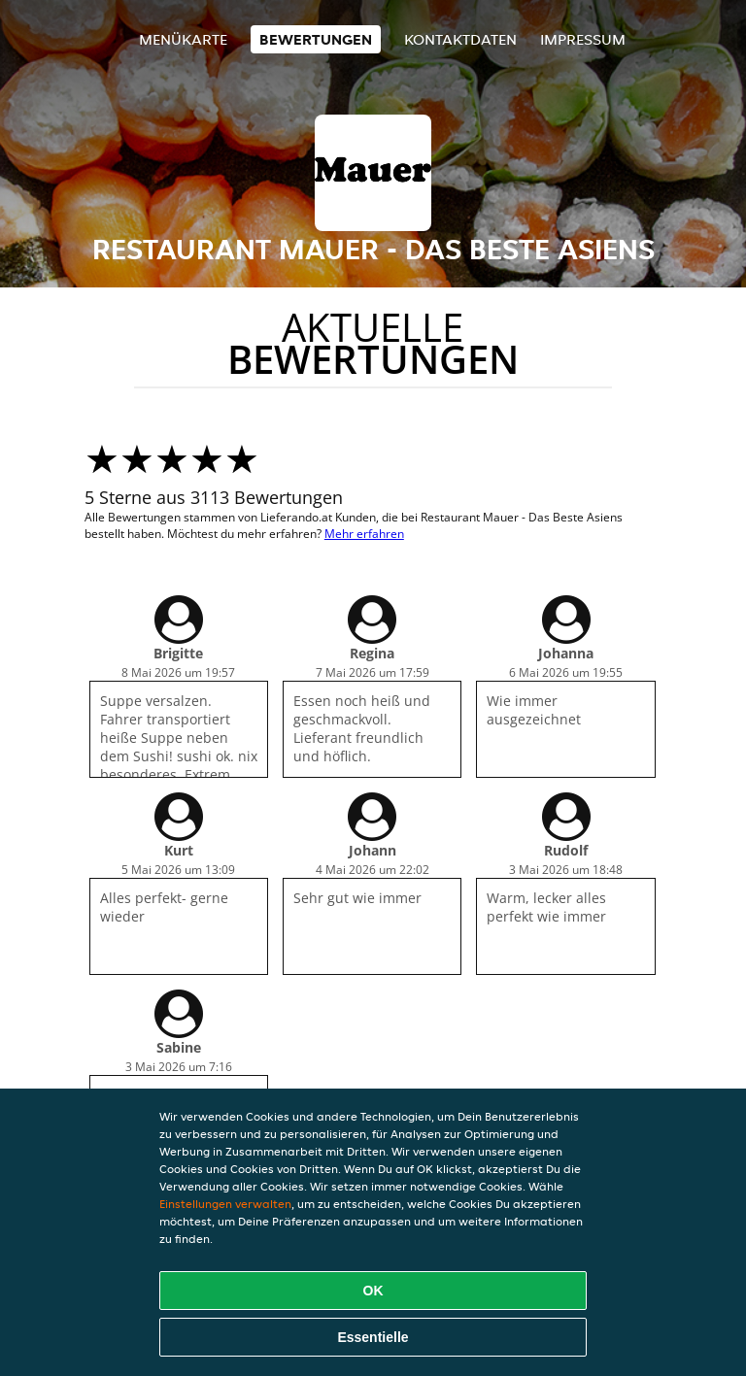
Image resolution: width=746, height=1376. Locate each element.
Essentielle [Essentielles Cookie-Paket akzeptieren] (372, 1337)
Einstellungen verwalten (225, 1203)
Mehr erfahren (364, 533)
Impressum (583, 39)
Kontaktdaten (460, 39)
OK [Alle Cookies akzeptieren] (373, 1290)
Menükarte (183, 39)
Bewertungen (315, 39)
